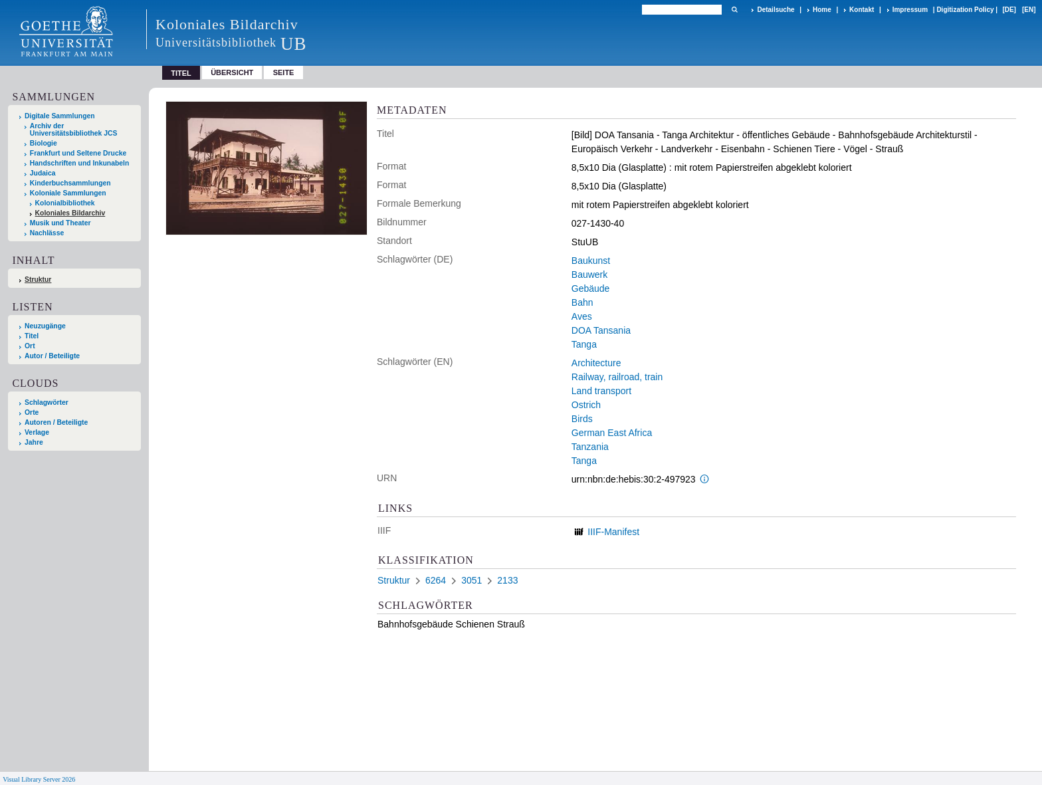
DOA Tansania (601, 330)
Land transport (601, 391)
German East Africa (612, 432)
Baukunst (591, 260)
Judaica (43, 173)
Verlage (37, 432)
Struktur (38, 279)
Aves (582, 316)
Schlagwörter (46, 402)
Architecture (596, 363)
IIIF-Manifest (613, 531)
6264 (435, 580)
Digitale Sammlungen (60, 116)
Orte (32, 412)
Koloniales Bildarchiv (70, 213)
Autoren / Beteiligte (56, 422)
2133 (507, 580)
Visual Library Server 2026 (39, 779)
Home (822, 9)
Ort (30, 346)
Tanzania (590, 446)
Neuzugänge (45, 326)
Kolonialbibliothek (65, 203)
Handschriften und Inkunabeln (80, 163)
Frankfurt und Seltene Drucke (78, 153)
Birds (582, 418)
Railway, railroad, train (617, 377)
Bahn (582, 302)
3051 (471, 580)
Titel (32, 336)
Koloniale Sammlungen (68, 193)
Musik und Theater (60, 223)
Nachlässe (47, 233)
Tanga (584, 344)
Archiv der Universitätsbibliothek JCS (74, 129)
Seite (283, 72)
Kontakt (861, 9)
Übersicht (232, 72)
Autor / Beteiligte (52, 356)
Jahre (34, 442)
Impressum (910, 9)
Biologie (43, 143)
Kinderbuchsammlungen (70, 183)
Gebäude (591, 288)
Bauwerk (589, 274)
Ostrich (586, 404)
